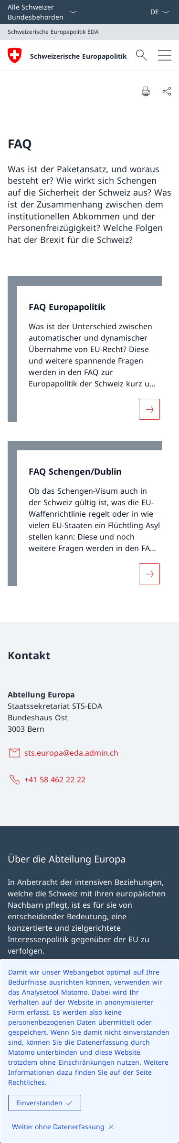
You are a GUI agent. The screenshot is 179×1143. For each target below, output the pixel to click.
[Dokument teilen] (166, 91)
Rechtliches (26, 1082)
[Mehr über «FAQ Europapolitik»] (149, 409)
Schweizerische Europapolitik (78, 56)
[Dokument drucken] (145, 91)
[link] (89, 353)
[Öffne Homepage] (67, 55)
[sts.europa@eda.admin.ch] (65, 752)
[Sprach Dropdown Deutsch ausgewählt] (159, 12)
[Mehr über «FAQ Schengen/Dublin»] (149, 573)
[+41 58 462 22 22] (48, 779)
